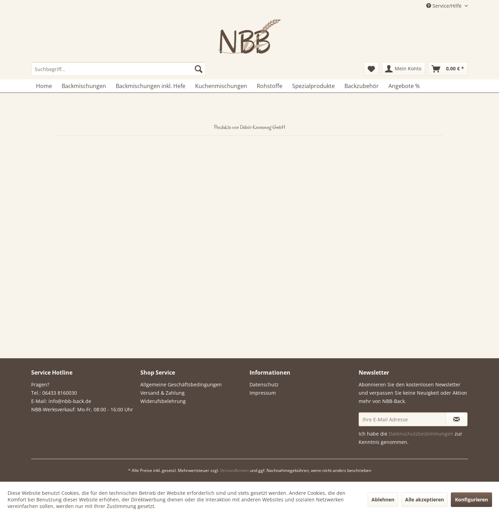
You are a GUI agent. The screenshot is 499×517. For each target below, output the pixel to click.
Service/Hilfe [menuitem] (444, 5)
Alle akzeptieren (424, 499)
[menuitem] (118, 69)
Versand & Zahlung (162, 392)
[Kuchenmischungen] (221, 86)
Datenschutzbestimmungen (421, 433)
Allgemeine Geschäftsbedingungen (181, 384)
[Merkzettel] (371, 69)
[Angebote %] (404, 86)
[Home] (44, 86)
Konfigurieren (471, 499)
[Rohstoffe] (269, 86)
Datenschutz (264, 384)
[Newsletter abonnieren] (456, 419)
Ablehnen (382, 499)
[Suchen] (198, 69)
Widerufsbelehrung (163, 401)
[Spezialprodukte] (313, 86)
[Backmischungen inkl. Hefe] (150, 86)
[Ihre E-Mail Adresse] (402, 419)
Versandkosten (234, 470)
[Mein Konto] (403, 69)
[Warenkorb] (448, 69)
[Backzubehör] (362, 86)
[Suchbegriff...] (118, 69)
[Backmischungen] (84, 86)
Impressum (263, 392)
